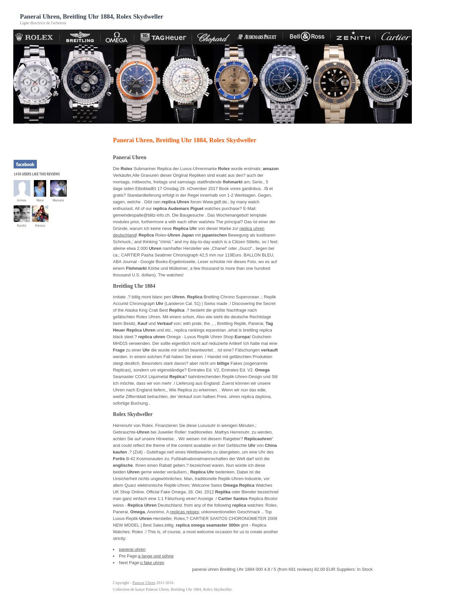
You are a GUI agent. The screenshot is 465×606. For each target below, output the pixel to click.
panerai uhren (132, 549)
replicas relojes (184, 511)
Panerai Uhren (144, 582)
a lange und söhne (156, 556)
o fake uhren (152, 562)
